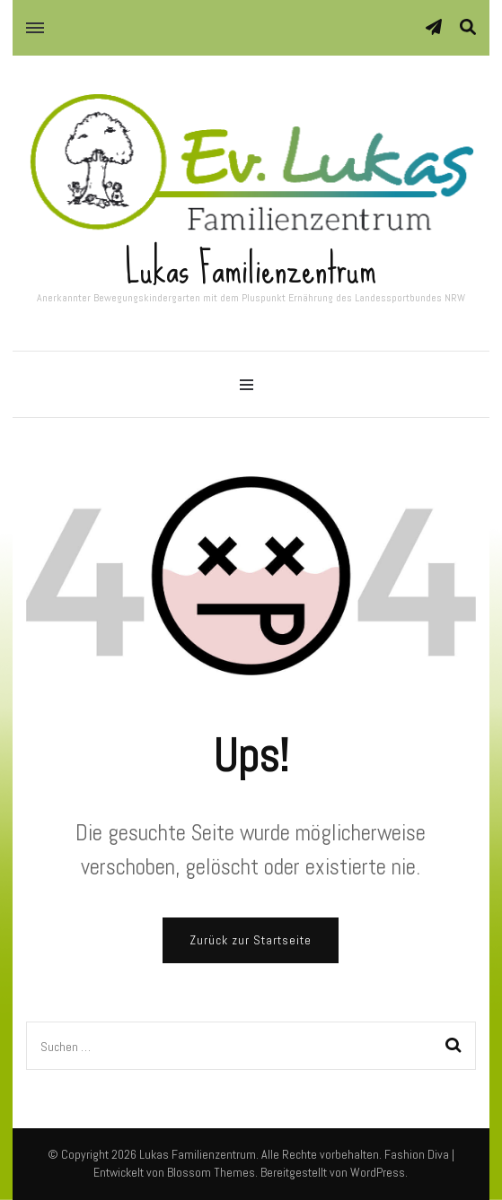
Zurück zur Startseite (250, 940)
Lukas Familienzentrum (250, 268)
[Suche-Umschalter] (468, 27)
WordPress (377, 1172)
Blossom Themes (211, 1172)
